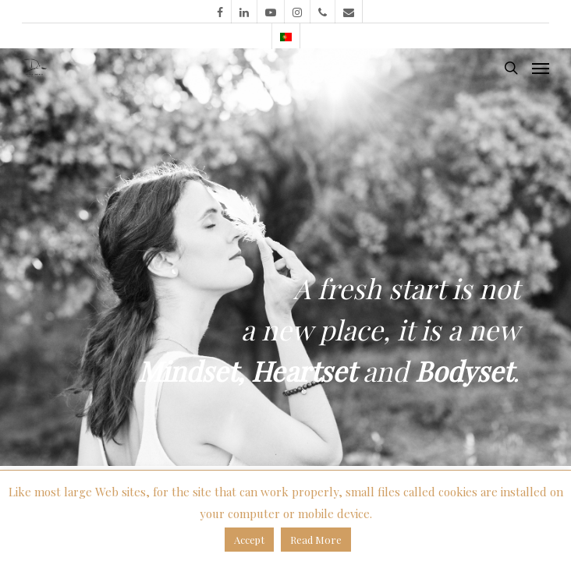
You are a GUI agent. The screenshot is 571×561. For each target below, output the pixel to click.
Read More (316, 539)
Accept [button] (249, 539)
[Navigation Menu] (540, 68)
